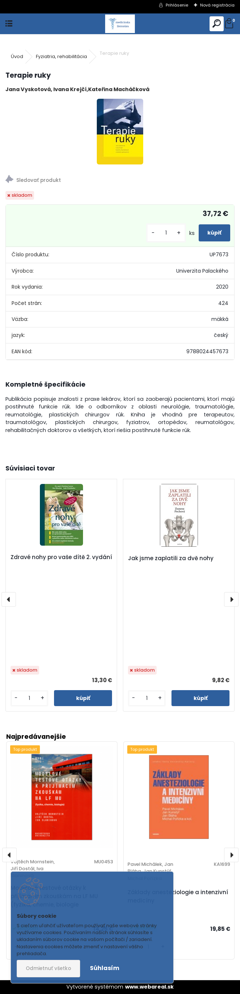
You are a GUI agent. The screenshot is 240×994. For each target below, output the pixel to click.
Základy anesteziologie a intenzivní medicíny (178, 896)
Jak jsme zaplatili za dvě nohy (171, 558)
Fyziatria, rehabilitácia (61, 56)
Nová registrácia (217, 5)
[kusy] (166, 233)
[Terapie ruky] (120, 131)
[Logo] (120, 24)
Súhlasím (104, 968)
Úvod (17, 56)
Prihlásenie (177, 5)
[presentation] (8, 599)
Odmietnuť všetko (48, 968)
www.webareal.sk (149, 986)
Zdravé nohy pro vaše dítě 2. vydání (61, 557)
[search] (216, 24)
